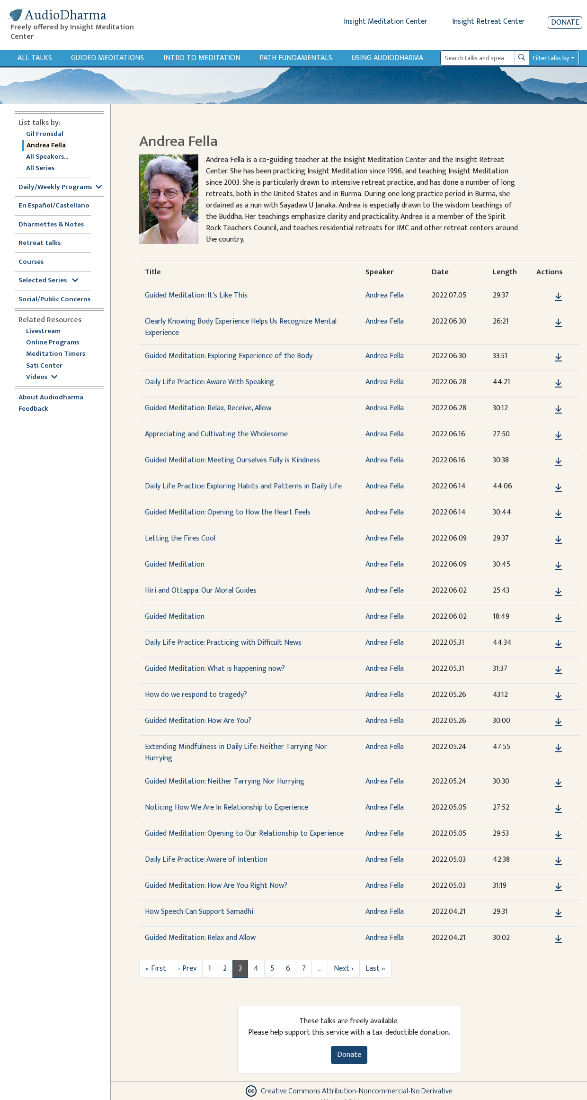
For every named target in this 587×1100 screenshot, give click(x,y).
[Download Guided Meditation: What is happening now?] (558, 670)
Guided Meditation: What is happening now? (215, 668)
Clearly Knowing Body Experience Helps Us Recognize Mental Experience (241, 327)
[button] (543, 296)
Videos (41, 377)
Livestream (43, 331)
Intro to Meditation (201, 58)
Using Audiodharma (387, 58)
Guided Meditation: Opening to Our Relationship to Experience (244, 833)
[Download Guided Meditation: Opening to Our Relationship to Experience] (558, 835)
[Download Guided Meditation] (558, 566)
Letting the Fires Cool (180, 538)
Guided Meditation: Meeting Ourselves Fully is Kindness (232, 460)
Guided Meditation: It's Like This (196, 295)
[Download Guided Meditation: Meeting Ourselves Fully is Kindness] (558, 462)
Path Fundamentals (295, 58)
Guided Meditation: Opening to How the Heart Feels (228, 512)
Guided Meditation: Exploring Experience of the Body (228, 356)
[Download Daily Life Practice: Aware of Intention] (558, 861)
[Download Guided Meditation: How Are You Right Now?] (558, 887)
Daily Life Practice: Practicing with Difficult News (223, 642)
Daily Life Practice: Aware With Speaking (209, 382)
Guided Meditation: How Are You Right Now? (216, 885)
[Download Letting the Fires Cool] (558, 540)
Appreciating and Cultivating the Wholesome (216, 434)
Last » (375, 968)
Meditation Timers (55, 354)
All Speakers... (47, 157)
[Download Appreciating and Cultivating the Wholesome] (558, 436)
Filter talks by (551, 58)
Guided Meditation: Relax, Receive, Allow (208, 408)
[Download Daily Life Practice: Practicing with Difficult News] (558, 644)
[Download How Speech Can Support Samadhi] (558, 913)
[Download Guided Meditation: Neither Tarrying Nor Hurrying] (558, 783)
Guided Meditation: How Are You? (198, 720)
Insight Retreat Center (488, 21)
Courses (31, 262)
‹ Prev (187, 968)
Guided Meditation (175, 564)
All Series (40, 168)
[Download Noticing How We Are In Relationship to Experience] (558, 809)
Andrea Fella (46, 145)
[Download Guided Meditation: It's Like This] (558, 297)
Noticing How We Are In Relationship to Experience (226, 807)
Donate (565, 22)
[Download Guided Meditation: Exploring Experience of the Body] (558, 358)
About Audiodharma (50, 397)
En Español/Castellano (53, 205)
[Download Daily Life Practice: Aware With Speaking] (558, 384)
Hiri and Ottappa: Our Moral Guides (201, 590)
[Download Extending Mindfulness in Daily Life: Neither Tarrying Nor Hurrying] (558, 748)
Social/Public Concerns (54, 299)
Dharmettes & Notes (51, 224)
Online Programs (52, 342)
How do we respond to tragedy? (196, 694)
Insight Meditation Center (385, 21)
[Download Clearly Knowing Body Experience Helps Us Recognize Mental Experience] (558, 323)
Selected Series (48, 280)
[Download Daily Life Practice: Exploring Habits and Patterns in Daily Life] (558, 488)
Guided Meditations (107, 58)
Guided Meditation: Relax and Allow (200, 937)
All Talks (35, 58)
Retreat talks (39, 243)
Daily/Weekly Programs (60, 187)
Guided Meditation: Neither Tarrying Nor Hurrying (224, 781)
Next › (344, 968)
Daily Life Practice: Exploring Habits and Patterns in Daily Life (243, 486)
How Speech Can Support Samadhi (199, 911)
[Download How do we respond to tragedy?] (558, 696)
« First (155, 968)
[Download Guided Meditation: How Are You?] (558, 722)
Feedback (33, 409)
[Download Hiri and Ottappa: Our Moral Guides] (558, 592)
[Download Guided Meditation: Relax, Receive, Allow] (558, 410)
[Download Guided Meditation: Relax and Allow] (558, 939)
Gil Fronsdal (44, 134)
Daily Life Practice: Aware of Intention (206, 859)
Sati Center (44, 366)
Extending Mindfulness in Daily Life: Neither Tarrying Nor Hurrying (236, 752)
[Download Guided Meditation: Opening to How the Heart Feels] (558, 514)
